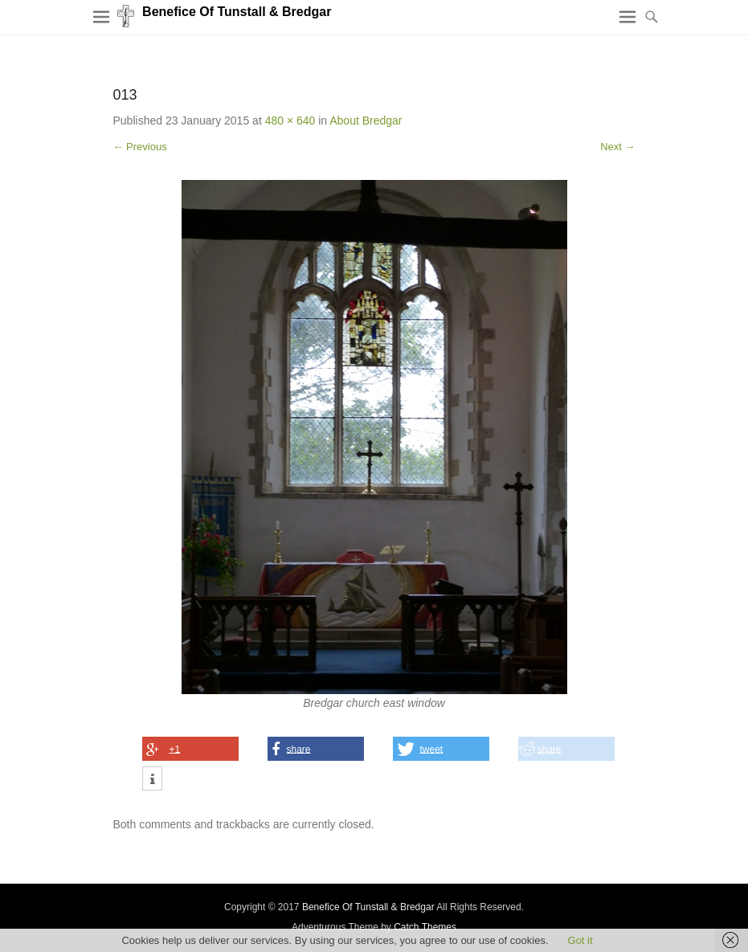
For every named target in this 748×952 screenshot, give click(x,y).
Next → (617, 147)
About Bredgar (365, 120)
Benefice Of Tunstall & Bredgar (236, 11)
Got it (580, 940)
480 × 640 (290, 120)
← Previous (140, 147)
